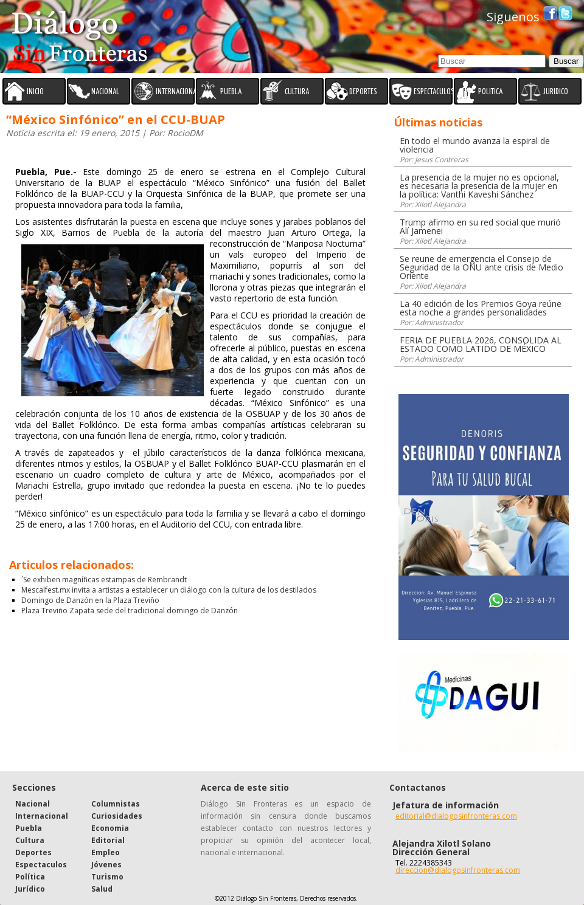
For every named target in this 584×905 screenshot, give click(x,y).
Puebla (28, 828)
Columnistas (115, 804)
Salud (102, 889)
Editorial (108, 840)
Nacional (32, 804)
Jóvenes (106, 864)
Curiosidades (116, 816)
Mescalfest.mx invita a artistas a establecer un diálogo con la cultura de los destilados (168, 590)
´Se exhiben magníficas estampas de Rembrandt (104, 579)
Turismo (107, 877)
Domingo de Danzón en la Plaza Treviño (90, 600)
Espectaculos (41, 864)
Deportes (33, 852)
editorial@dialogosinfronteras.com (456, 816)
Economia (110, 828)
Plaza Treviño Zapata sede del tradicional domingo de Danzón (129, 610)
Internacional (41, 816)
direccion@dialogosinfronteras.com (457, 870)
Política (30, 877)
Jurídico (30, 889)
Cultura (29, 840)
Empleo (105, 852)
